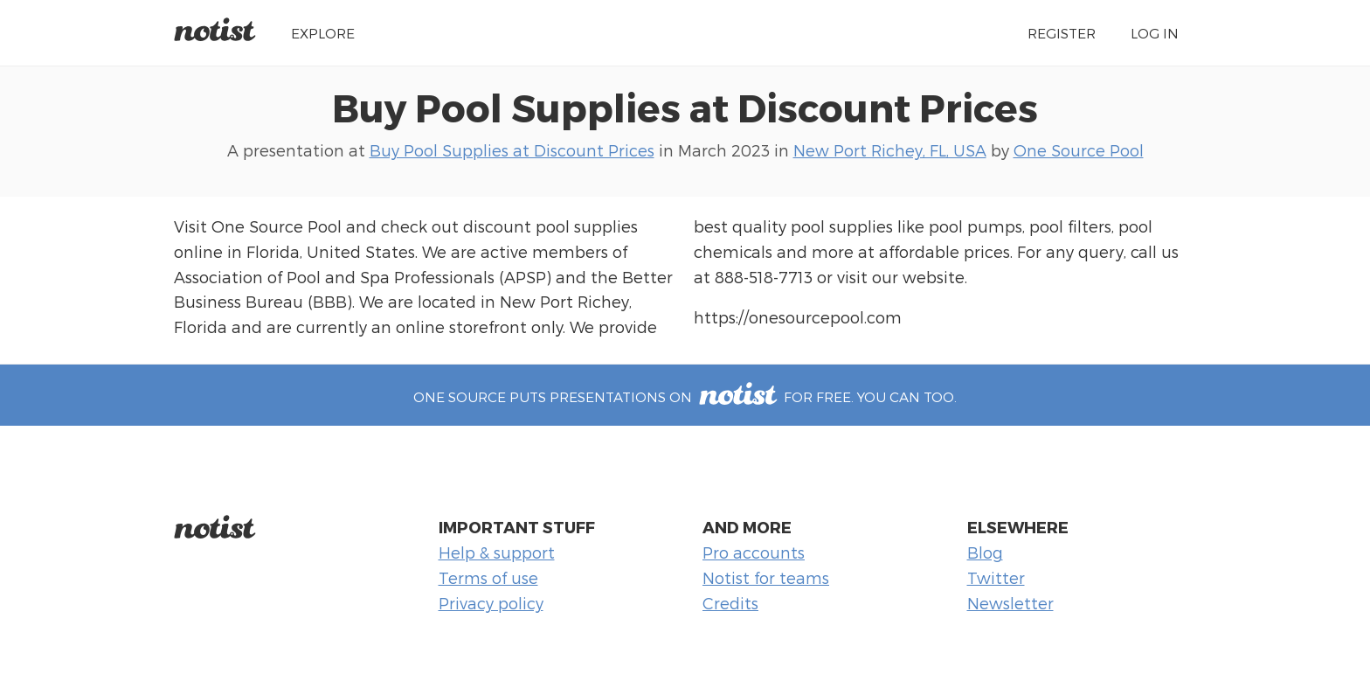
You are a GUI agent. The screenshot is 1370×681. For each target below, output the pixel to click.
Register (1062, 32)
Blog (985, 552)
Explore (323, 32)
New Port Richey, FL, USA (889, 150)
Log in (1155, 32)
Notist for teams (765, 577)
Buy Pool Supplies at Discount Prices (685, 106)
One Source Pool (1079, 150)
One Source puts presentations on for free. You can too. (685, 396)
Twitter (996, 577)
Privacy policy (491, 603)
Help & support (497, 552)
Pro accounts (753, 552)
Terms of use (488, 577)
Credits (730, 603)
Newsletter (1010, 603)
